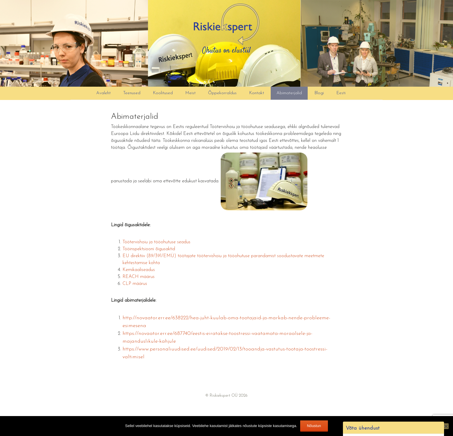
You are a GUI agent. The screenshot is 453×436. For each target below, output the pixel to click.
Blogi (319, 93)
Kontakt (256, 93)
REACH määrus (138, 276)
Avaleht (103, 93)
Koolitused (163, 93)
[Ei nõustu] (446, 426)
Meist (190, 93)
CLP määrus (134, 283)
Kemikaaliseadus (138, 270)
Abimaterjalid (289, 93)
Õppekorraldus (222, 93)
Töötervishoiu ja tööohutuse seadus (156, 242)
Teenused (131, 93)
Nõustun (314, 426)
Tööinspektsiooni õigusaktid (148, 249)
